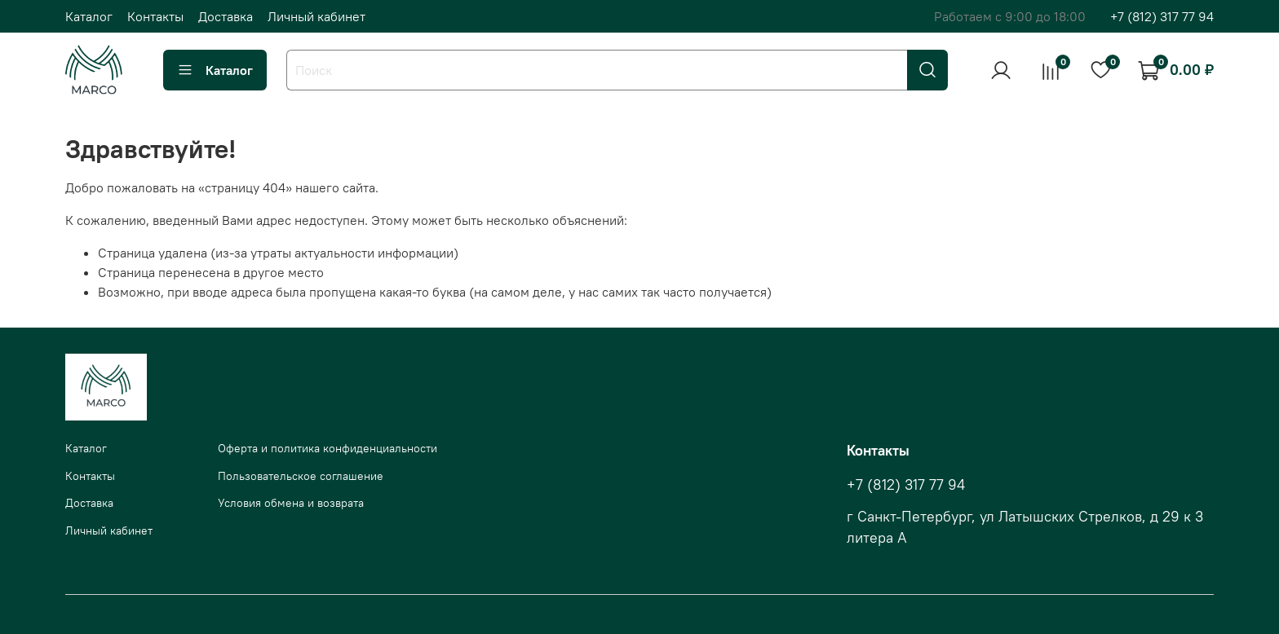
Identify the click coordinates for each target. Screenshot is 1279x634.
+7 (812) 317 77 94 (1162, 16)
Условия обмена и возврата (291, 502)
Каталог (89, 16)
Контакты (155, 16)
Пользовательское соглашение (300, 476)
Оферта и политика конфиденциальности (327, 448)
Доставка (225, 16)
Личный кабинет (316, 16)
